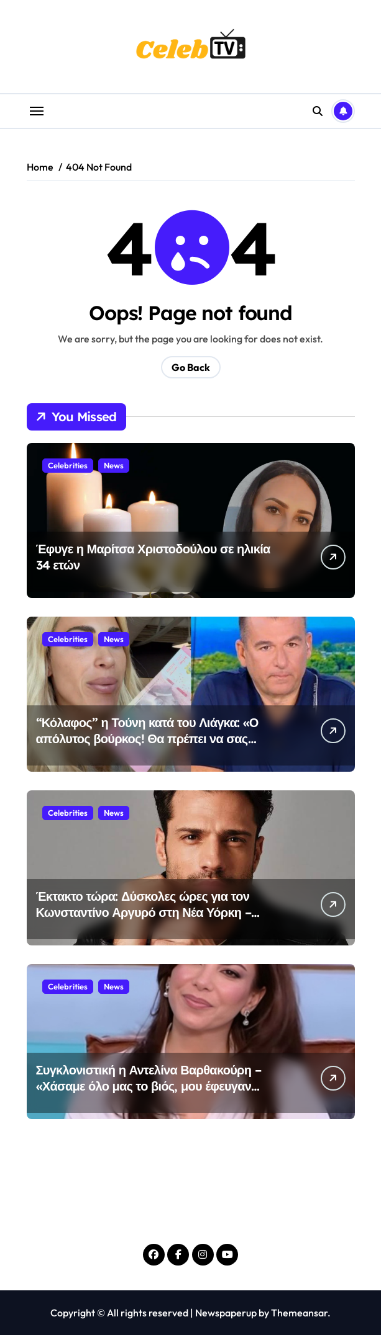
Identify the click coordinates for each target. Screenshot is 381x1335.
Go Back (191, 367)
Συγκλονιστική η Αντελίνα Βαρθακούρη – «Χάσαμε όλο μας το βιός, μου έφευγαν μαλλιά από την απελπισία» (148, 1086)
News (114, 465)
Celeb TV (191, 1217)
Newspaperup (226, 1312)
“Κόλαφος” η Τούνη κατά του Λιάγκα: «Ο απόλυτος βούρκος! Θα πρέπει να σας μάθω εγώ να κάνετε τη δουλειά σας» (147, 738)
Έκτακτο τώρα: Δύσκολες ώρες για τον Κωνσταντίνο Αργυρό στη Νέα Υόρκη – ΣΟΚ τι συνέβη (143, 912)
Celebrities (68, 465)
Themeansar (299, 1312)
